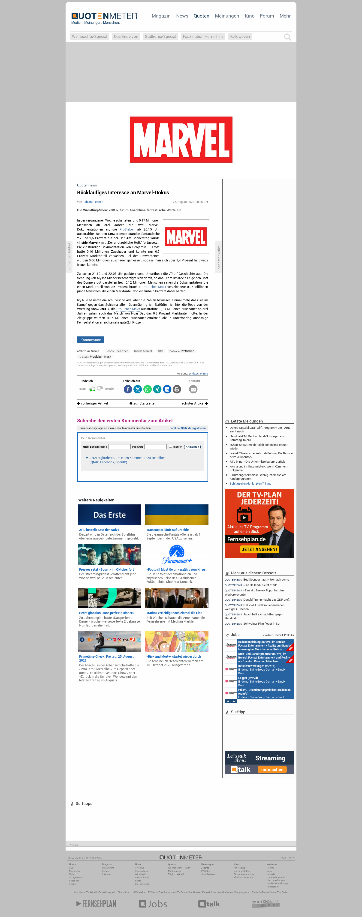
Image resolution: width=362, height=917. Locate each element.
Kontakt (271, 874)
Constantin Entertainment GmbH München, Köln (259, 645)
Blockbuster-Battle (243, 877)
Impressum (273, 886)
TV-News (139, 867)
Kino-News (239, 867)
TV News (152, 892)
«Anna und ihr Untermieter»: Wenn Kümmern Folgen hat (258, 468)
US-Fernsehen (142, 883)
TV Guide (182, 892)
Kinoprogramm (242, 892)
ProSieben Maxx (154, 287)
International (142, 877)
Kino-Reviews (208, 874)
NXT (161, 351)
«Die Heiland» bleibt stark (251, 585)
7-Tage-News (76, 877)
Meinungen (227, 15)
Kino (250, 15)
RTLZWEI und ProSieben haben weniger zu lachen (254, 607)
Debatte (205, 867)
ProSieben (127, 229)
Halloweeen (239, 36)
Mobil (72, 874)
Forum (267, 15)
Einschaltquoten (167, 892)
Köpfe (138, 880)
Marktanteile (174, 870)
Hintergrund (108, 867)
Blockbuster (194, 892)
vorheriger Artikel (92, 403)
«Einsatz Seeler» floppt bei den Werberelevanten (254, 592)
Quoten (201, 15)
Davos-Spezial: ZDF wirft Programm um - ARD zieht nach (260, 429)
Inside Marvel (143, 351)
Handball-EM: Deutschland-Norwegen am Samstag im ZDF (257, 438)
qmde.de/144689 (198, 373)
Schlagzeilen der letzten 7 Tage (250, 483)
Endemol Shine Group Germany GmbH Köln (255, 669)
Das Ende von (126, 36)
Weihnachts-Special (89, 36)
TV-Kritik (205, 870)
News (182, 15)
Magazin (161, 15)
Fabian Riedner (93, 202)
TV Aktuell (91, 892)
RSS (71, 867)
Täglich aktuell (176, 874)
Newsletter (74, 870)
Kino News (79, 892)
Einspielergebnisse (244, 874)
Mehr (285, 15)
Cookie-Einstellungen (278, 883)
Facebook (74, 880)
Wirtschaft (140, 874)
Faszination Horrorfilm (203, 36)
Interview (107, 874)
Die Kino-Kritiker (242, 870)
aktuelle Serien (225, 892)
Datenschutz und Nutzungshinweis (276, 879)
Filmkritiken (124, 892)
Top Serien (282, 892)
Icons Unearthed (117, 351)
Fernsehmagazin (107, 892)
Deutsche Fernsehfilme (264, 892)
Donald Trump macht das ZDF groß (257, 600)
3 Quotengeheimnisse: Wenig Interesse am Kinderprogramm (258, 477)
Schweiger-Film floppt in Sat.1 (254, 624)
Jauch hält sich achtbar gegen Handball (254, 616)
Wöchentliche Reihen (179, 867)
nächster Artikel (193, 403)
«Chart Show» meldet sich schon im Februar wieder (258, 446)
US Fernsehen (139, 892)
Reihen (105, 870)
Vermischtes (141, 870)
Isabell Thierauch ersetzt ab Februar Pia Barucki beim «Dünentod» (261, 455)
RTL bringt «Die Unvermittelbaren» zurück (257, 461)
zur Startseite (141, 403)
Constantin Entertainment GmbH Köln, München (259, 657)
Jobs (269, 870)
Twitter (72, 883)
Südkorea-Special (160, 36)
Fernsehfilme (209, 892)
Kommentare (91, 339)
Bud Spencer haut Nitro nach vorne (257, 579)
